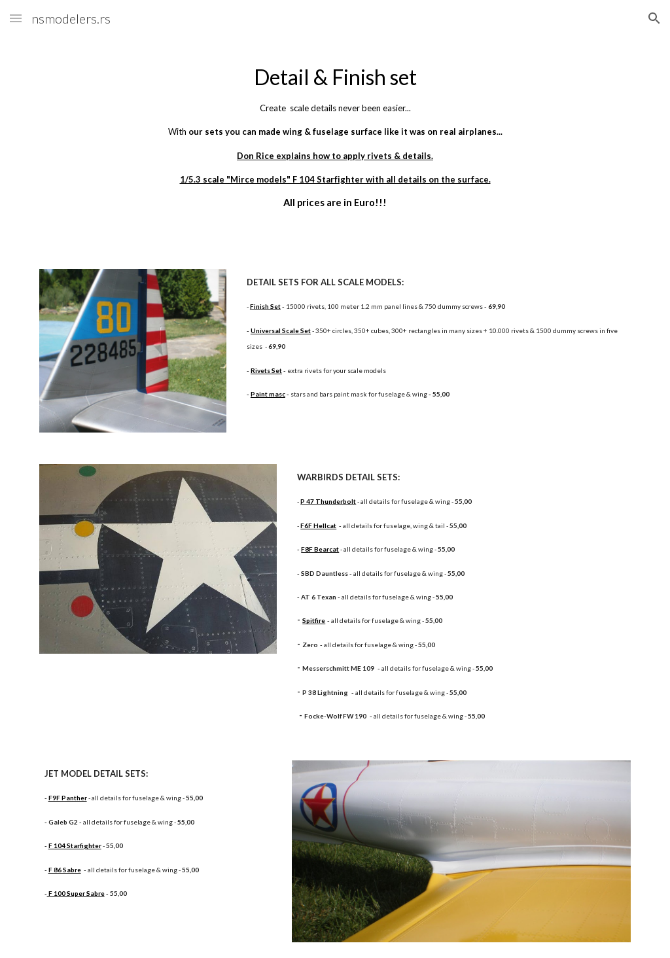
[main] (335, 136)
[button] (15, 18)
